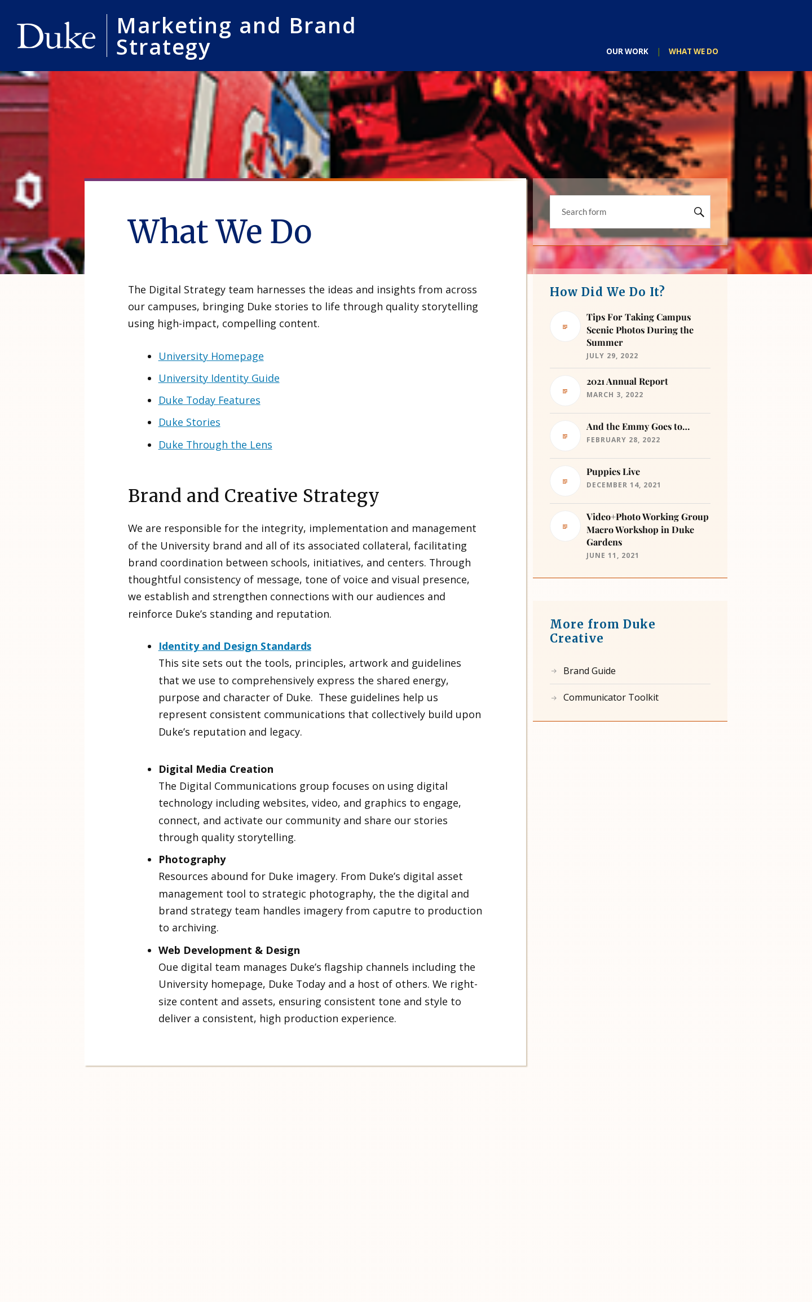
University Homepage (211, 356)
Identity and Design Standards (234, 646)
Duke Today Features (209, 400)
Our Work (627, 51)
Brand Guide (589, 671)
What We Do (693, 51)
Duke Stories (189, 422)
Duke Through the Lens (215, 444)
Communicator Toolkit (611, 697)
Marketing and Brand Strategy (236, 35)
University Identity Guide (219, 378)
